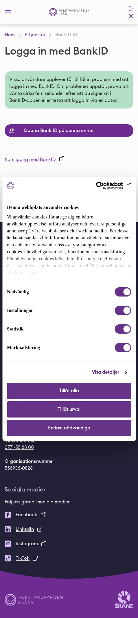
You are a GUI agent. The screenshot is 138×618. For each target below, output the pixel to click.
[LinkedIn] (69, 529)
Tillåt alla (69, 390)
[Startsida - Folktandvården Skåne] (69, 12)
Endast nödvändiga (69, 428)
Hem (10, 34)
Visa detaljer (105, 372)
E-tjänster (35, 34)
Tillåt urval (69, 409)
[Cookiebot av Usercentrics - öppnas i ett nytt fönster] (105, 185)
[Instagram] (69, 543)
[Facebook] (69, 514)
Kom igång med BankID (30, 159)
